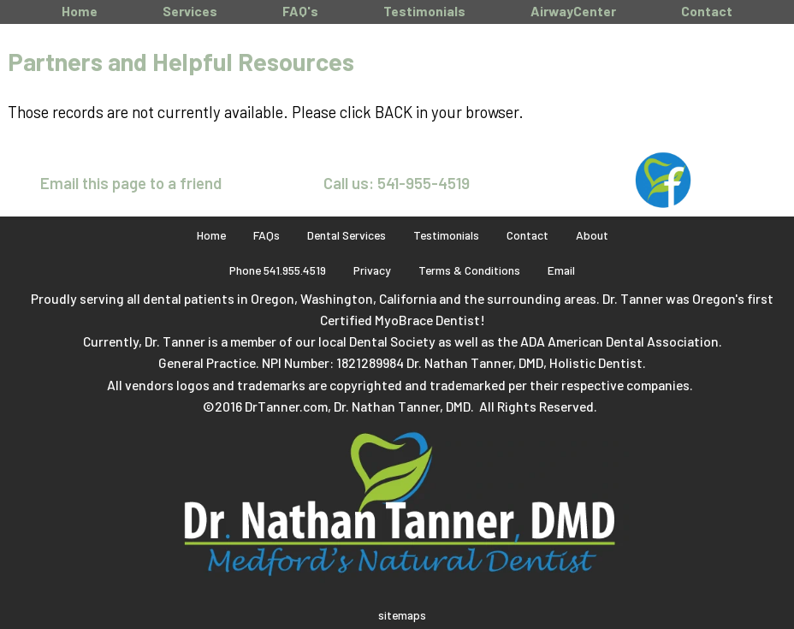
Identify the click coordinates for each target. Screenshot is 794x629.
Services (190, 11)
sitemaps (402, 615)
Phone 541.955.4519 (277, 270)
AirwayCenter (573, 11)
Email (561, 270)
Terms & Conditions (469, 270)
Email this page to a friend (131, 183)
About (592, 235)
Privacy (372, 270)
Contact (706, 11)
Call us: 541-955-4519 (396, 183)
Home (80, 11)
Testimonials (424, 11)
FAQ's (300, 11)
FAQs (266, 235)
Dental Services (346, 235)
